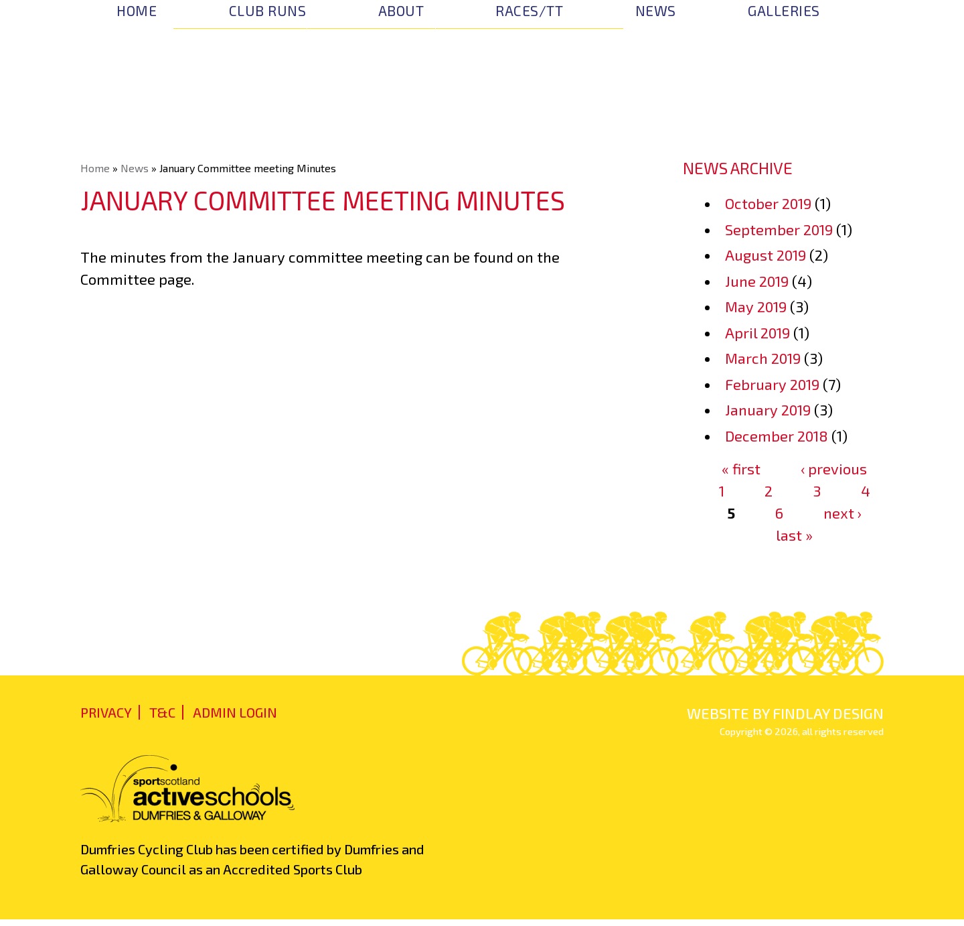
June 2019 (757, 280)
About (401, 10)
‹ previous (834, 468)
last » (794, 534)
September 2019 (779, 229)
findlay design (828, 713)
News (655, 10)
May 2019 (756, 306)
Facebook (869, 13)
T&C (162, 712)
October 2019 (768, 203)
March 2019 (763, 358)
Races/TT (529, 10)
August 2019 (765, 254)
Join (843, 76)
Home (136, 10)
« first (741, 468)
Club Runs (268, 10)
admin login (235, 712)
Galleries (784, 10)
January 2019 (768, 409)
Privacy (106, 712)
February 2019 (772, 384)
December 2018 (776, 435)
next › (842, 512)
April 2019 (757, 332)
